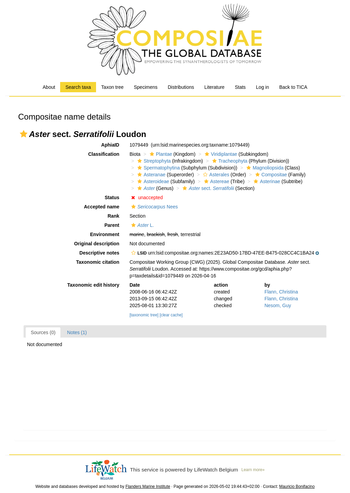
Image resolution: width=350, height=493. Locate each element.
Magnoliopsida (264, 167)
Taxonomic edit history (93, 285)
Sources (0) (43, 332)
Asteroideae (152, 181)
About (49, 87)
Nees (154, 206)
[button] (23, 134)
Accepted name (101, 206)
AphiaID (110, 145)
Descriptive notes (99, 253)
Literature (214, 87)
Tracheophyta (229, 161)
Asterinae (266, 181)
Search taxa (78, 87)
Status (112, 197)
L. (142, 225)
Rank (113, 216)
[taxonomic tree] (144, 315)
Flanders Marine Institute (147, 486)
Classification (103, 154)
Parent (111, 225)
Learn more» (253, 469)
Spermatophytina (158, 167)
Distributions (181, 87)
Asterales (215, 174)
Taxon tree (112, 87)
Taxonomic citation (97, 262)
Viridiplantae (220, 154)
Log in (262, 87)
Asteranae (150, 174)
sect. (207, 188)
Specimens (145, 87)
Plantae (160, 154)
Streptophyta (153, 161)
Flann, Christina (281, 292)
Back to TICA (293, 87)
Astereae (215, 181)
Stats (240, 87)
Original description (96, 243)
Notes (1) (77, 332)
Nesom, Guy (278, 305)
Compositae (270, 174)
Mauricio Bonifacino (297, 486)
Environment (104, 234)
